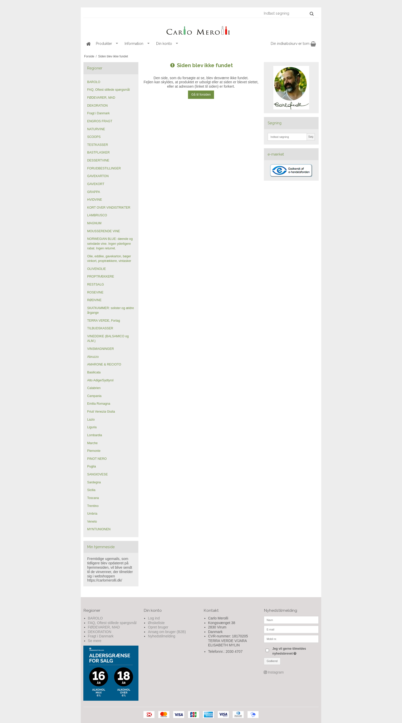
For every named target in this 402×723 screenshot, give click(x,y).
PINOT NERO (97, 459)
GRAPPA (93, 192)
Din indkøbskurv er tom (293, 44)
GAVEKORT (95, 184)
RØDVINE (94, 300)
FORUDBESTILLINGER (104, 168)
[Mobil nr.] (291, 639)
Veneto (92, 521)
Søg (310, 136)
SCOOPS (93, 137)
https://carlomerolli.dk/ (104, 580)
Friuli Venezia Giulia (101, 411)
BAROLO (93, 82)
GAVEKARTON (98, 176)
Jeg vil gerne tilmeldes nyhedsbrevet (295, 650)
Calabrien (93, 388)
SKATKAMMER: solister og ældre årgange (110, 310)
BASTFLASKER (98, 152)
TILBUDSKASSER (100, 328)
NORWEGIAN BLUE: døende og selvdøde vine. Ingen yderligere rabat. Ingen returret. (110, 243)
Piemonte (93, 451)
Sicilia (91, 490)
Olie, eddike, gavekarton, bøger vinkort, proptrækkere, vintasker (109, 258)
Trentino (92, 506)
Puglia (91, 466)
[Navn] (291, 620)
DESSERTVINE (98, 160)
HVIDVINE (94, 199)
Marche (92, 443)
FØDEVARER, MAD (101, 97)
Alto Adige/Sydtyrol (100, 380)
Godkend (272, 661)
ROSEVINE (95, 292)
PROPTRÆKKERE (100, 276)
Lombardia (94, 435)
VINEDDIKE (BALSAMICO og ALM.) (108, 338)
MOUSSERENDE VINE (103, 231)
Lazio (91, 419)
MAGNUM (94, 223)
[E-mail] (291, 629)
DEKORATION (97, 105)
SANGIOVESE (97, 474)
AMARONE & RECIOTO (104, 364)
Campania (94, 396)
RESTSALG (95, 284)
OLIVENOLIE (96, 269)
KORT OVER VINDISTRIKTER (108, 207)
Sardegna (94, 482)
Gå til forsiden (201, 94)
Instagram (276, 672)
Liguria (92, 427)
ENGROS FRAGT (99, 121)
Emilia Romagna (98, 403)
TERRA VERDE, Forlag (103, 320)
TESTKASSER (97, 145)
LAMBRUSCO (97, 215)
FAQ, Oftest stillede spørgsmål (108, 89)
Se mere (95, 641)
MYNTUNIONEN (98, 529)
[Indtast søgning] (288, 13)
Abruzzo (93, 357)
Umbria (92, 513)
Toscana (93, 498)
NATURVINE (96, 129)
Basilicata (93, 372)
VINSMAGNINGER (100, 349)
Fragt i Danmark (98, 113)
